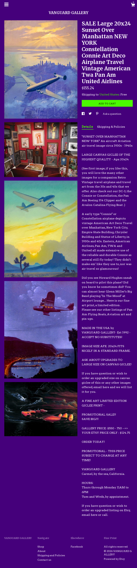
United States (109, 94)
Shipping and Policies (51, 555)
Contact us (44, 559)
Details (87, 126)
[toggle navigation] (6, 4)
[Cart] (133, 5)
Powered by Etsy (114, 558)
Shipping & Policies (111, 126)
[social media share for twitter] (90, 113)
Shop (40, 546)
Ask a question (112, 113)
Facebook (77, 546)
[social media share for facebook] (83, 113)
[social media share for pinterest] (97, 113)
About (41, 551)
